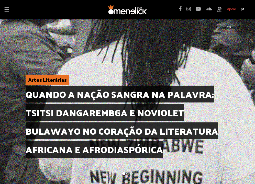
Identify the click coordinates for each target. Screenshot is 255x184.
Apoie (231, 9)
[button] (6, 10)
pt (242, 9)
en (229, 27)
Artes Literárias (47, 79)
